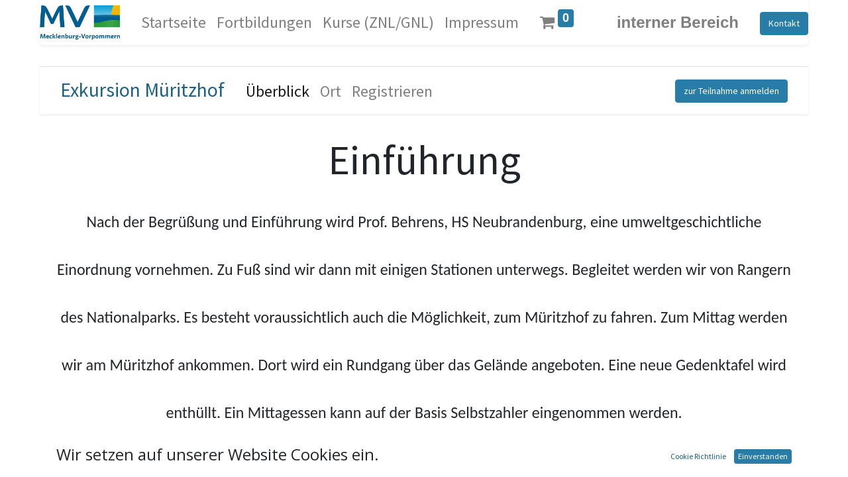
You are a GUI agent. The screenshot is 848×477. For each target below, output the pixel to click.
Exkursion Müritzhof (142, 89)
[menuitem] (173, 22)
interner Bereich (678, 22)
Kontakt (784, 23)
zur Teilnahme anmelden (731, 91)
